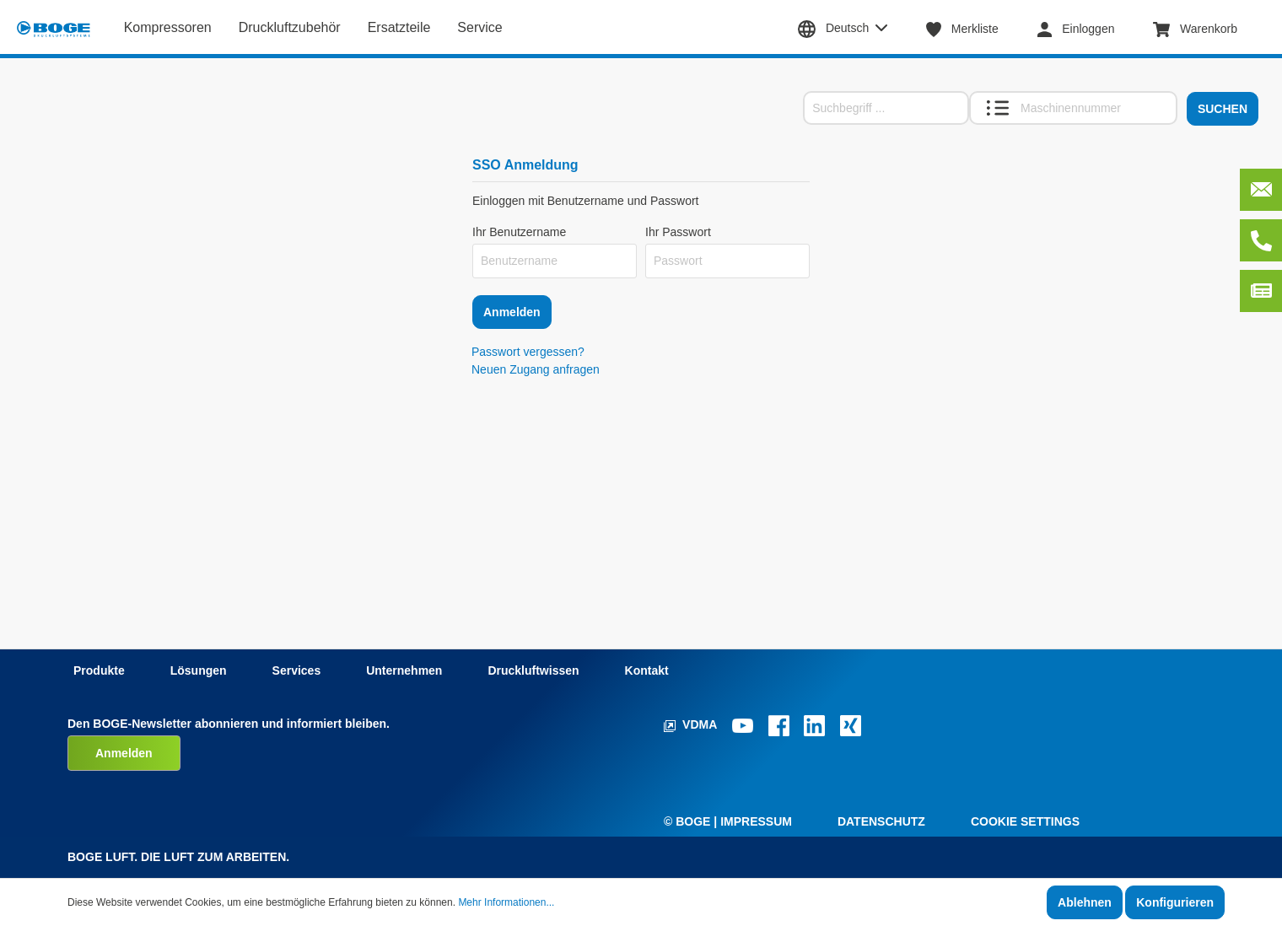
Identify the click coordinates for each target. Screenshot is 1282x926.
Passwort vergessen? (527, 351)
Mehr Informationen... (506, 902)
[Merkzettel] (970, 29)
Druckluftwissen (533, 670)
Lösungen (198, 670)
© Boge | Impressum (728, 821)
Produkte (99, 670)
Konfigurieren (1175, 902)
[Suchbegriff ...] (886, 108)
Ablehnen (1085, 902)
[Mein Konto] (1084, 29)
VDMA (692, 724)
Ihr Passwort (678, 232)
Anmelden (512, 312)
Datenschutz (881, 821)
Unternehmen (404, 670)
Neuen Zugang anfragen (535, 369)
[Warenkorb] (1203, 29)
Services (296, 670)
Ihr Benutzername (519, 232)
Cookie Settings (1025, 821)
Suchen (1222, 109)
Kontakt (647, 670)
